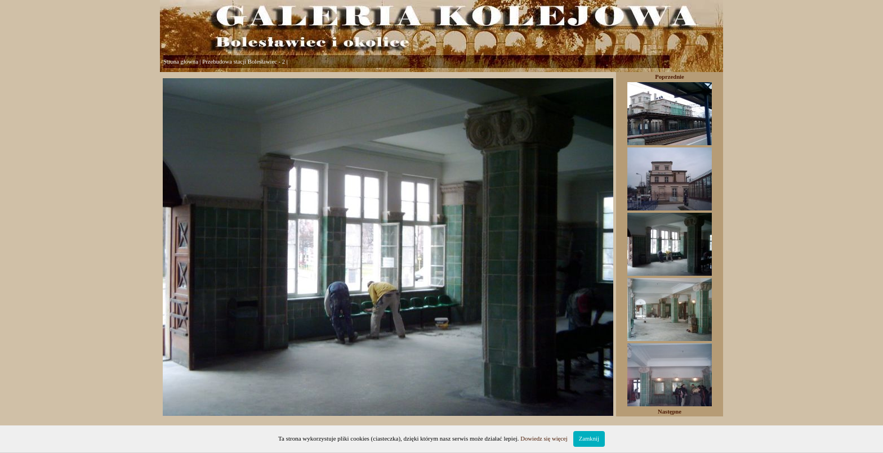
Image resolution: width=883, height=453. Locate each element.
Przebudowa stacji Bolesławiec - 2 (243, 62)
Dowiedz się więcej (543, 439)
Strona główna (180, 62)
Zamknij (589, 439)
